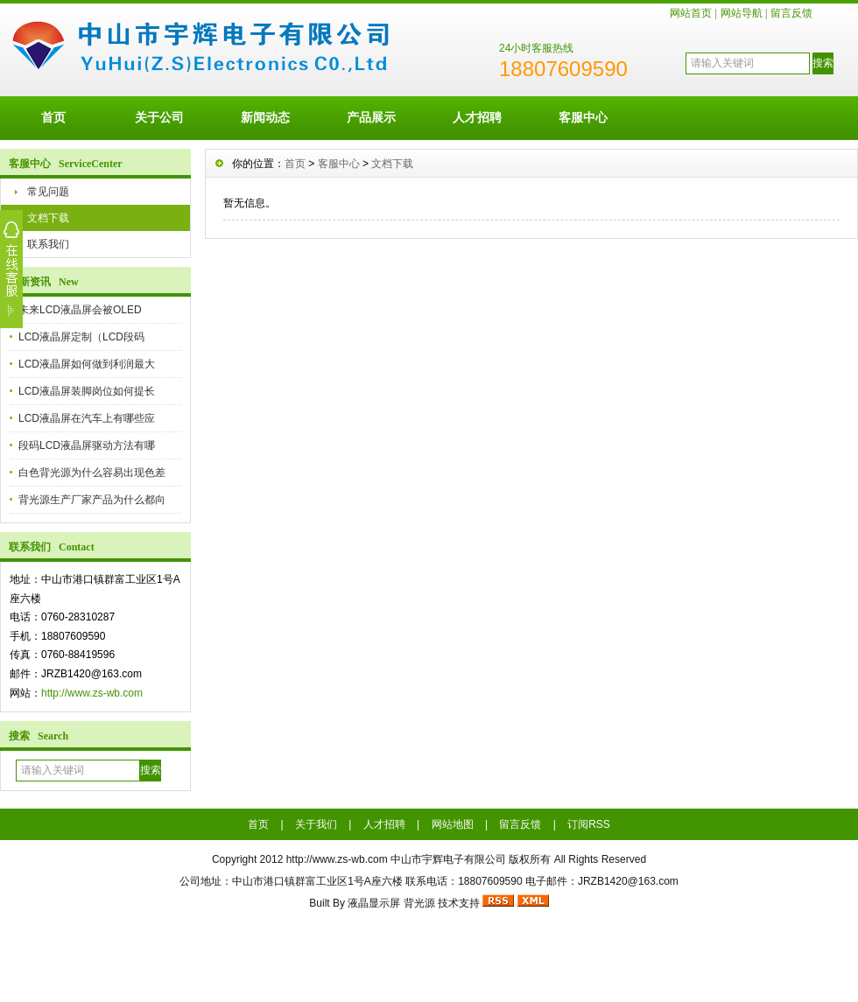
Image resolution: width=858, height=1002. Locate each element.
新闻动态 (265, 117)
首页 (53, 117)
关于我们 (316, 824)
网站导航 (742, 13)
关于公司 (159, 117)
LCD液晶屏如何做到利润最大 (86, 364)
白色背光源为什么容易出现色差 (91, 472)
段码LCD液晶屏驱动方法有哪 (86, 445)
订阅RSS (588, 824)
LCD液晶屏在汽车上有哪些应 (86, 418)
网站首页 (691, 13)
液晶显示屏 (374, 903)
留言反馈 (791, 13)
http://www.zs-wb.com (92, 693)
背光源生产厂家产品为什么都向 (91, 500)
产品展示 (371, 117)
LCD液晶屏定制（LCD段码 (81, 337)
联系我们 (48, 244)
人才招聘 (477, 117)
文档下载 (48, 218)
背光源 (419, 903)
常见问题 (48, 192)
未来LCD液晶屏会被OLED (80, 310)
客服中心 (583, 117)
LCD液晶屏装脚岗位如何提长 (86, 391)
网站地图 (453, 824)
